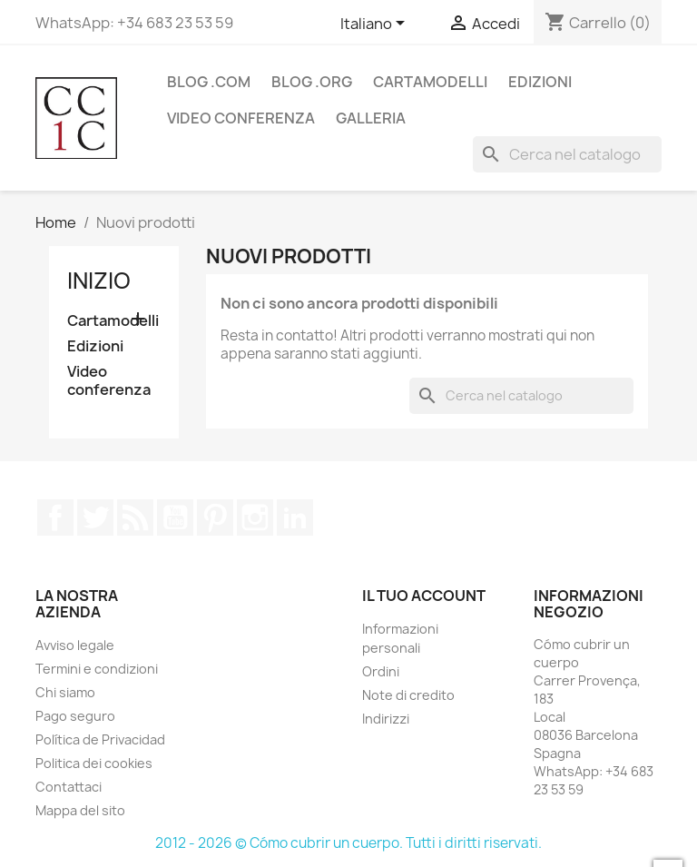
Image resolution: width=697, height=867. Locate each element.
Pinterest (215, 517)
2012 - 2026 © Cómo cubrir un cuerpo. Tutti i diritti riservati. (348, 842)
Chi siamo (65, 692)
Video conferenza (241, 118)
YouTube (175, 517)
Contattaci (68, 786)
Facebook (55, 517)
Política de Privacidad (100, 739)
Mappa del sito (80, 810)
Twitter (95, 517)
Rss (135, 517)
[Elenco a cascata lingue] (375, 24)
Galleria (371, 118)
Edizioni (540, 82)
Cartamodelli (430, 82)
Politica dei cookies (93, 763)
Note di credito (408, 695)
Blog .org (311, 82)
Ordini (380, 671)
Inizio (99, 280)
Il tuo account (424, 596)
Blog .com (208, 82)
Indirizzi (385, 718)
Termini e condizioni (96, 668)
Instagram (255, 517)
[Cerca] (567, 154)
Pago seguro (75, 715)
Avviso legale (74, 645)
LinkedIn (295, 517)
